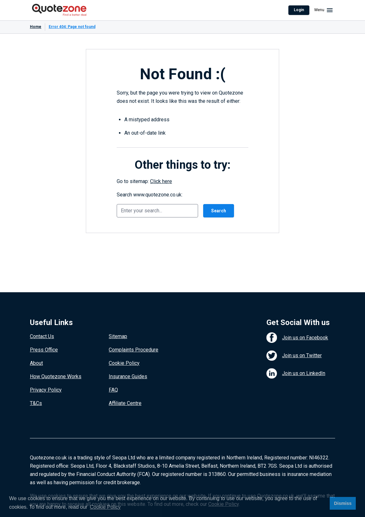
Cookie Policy (124, 363)
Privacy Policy (46, 390)
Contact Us (42, 336)
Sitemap (118, 336)
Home (35, 27)
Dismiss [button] (342, 503)
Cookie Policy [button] (105, 507)
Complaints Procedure (133, 350)
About (36, 363)
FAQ (113, 390)
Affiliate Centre (125, 403)
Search (218, 210)
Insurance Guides (128, 376)
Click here (161, 181)
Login (299, 10)
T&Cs (36, 403)
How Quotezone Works (55, 376)
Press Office (44, 350)
